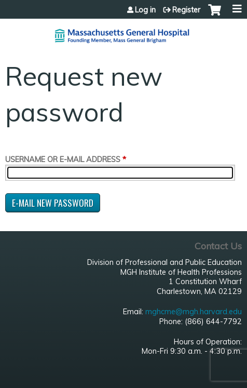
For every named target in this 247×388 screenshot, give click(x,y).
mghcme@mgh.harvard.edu (193, 311)
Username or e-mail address (62, 159)
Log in (145, 10)
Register (186, 10)
